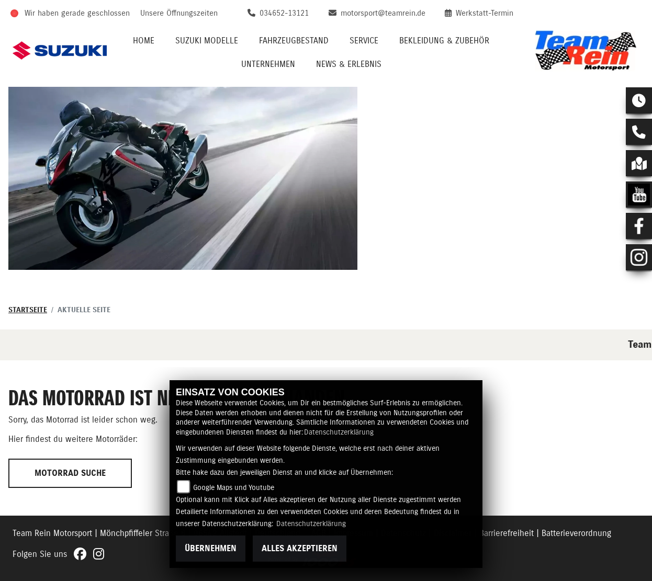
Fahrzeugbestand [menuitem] (294, 41)
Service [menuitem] (364, 41)
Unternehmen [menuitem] (268, 64)
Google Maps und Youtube (233, 488)
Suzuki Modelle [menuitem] (206, 41)
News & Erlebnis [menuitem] (348, 64)
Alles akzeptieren (300, 548)
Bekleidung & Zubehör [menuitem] (444, 41)
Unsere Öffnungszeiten (179, 13)
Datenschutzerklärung (339, 432)
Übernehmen (211, 548)
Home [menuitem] (143, 41)
